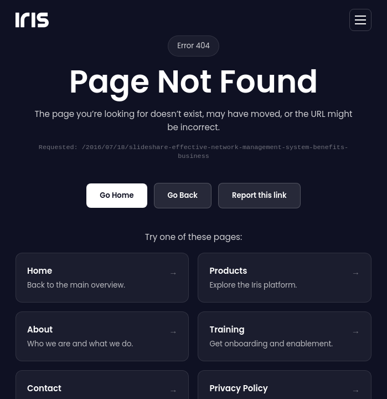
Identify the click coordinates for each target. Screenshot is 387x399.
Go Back (183, 195)
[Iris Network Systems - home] (32, 20)
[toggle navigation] (360, 20)
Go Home (116, 195)
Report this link (259, 195)
